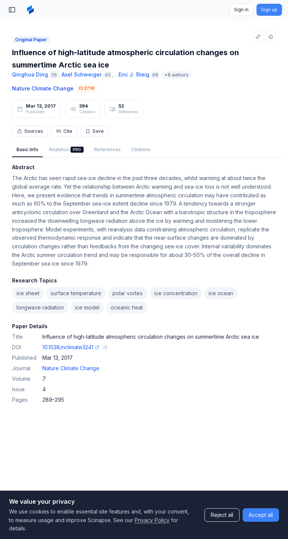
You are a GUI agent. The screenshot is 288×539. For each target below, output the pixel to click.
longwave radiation (40, 307)
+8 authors (176, 75)
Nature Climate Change (43, 88)
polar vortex (127, 293)
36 (54, 75)
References (107, 149)
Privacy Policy (152, 520)
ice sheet (27, 293)
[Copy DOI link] (105, 347)
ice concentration (175, 293)
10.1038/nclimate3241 (70, 347)
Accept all (261, 515)
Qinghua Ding (30, 74)
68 (155, 75)
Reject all (222, 515)
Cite (64, 131)
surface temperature (76, 293)
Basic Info (27, 149)
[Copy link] (258, 37)
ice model (87, 307)
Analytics (66, 150)
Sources (30, 131)
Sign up (269, 9)
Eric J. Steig (133, 74)
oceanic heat (127, 307)
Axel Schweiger (82, 74)
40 (108, 75)
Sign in (241, 9)
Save (94, 131)
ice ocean (220, 293)
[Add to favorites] (271, 37)
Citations (141, 149)
